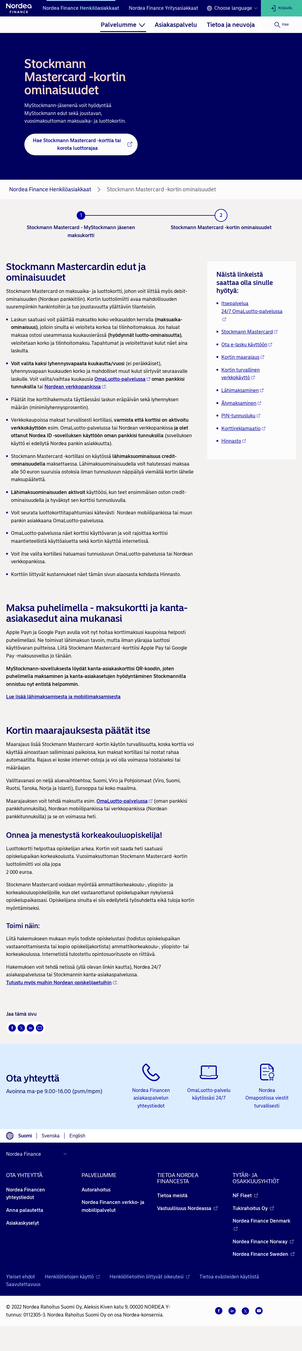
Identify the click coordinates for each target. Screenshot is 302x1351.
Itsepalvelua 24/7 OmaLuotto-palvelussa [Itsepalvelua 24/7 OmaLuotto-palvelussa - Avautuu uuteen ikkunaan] (252, 311)
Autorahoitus (96, 1190)
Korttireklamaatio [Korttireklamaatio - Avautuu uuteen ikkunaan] (243, 428)
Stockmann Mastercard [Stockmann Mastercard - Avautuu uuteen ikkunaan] (249, 332)
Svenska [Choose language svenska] (51, 1136)
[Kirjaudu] (281, 8)
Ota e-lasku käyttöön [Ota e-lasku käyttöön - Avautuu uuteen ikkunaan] (246, 345)
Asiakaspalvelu (176, 24)
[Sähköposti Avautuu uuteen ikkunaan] (39, 1028)
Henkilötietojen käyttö (72, 1277)
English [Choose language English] (77, 1136)
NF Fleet (245, 1195)
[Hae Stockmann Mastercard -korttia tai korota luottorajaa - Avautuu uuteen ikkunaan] (81, 144)
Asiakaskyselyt (22, 1223)
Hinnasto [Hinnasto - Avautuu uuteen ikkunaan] (233, 441)
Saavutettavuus (23, 1284)
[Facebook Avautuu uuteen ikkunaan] (12, 1028)
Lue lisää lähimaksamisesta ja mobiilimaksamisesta (63, 697)
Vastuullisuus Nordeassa (187, 1208)
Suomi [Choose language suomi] (25, 1136)
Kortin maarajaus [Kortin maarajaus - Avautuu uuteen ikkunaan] (242, 357)
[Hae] (281, 24)
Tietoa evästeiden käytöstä (229, 1277)
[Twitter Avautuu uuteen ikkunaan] (21, 1028)
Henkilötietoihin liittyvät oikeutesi (150, 1277)
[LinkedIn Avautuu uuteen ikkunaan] (30, 1028)
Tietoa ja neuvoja (231, 24)
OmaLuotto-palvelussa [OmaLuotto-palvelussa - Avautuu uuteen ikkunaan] (122, 379)
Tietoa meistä (172, 1195)
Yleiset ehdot (20, 1277)
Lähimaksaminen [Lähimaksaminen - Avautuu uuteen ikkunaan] (242, 390)
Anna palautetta (24, 1210)
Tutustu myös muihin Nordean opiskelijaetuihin (61, 982)
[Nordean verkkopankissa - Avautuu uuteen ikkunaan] (75, 387)
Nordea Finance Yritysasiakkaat (163, 8)
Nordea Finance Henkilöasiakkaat (81, 8)
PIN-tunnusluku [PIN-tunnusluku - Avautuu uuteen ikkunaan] (240, 416)
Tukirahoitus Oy (253, 1208)
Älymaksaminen (241, 403)
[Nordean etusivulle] (19, 8)
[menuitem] (123, 24)
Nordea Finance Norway (263, 1242)
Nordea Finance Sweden (264, 1254)
